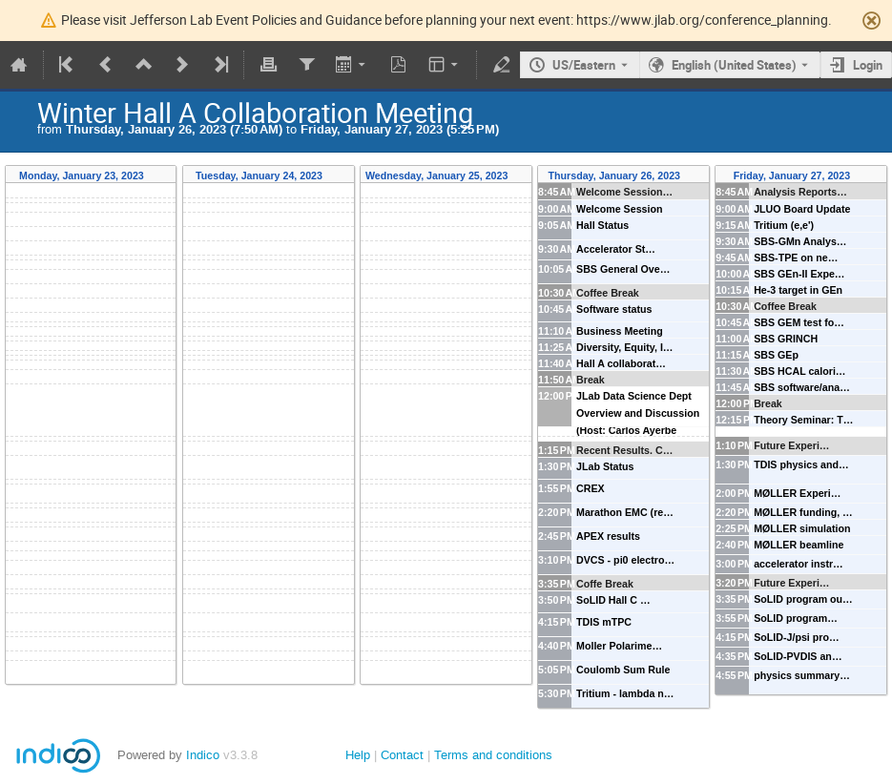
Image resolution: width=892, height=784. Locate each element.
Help (357, 755)
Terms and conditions (493, 755)
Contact (402, 755)
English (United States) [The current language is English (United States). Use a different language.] (734, 64)
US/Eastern (583, 64)
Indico (202, 755)
